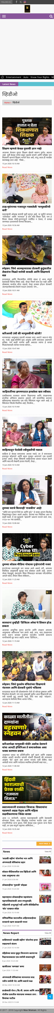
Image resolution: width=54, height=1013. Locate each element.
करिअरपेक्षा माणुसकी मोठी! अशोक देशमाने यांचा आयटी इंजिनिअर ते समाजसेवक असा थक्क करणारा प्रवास (24, 747)
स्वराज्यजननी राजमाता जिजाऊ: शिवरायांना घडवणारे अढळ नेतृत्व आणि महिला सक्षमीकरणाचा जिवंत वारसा (24, 810)
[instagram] (25, 1)
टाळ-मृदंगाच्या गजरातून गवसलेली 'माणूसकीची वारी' (26, 208)
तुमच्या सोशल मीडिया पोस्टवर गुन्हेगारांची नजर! (26, 564)
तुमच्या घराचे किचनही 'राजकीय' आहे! (22, 508)
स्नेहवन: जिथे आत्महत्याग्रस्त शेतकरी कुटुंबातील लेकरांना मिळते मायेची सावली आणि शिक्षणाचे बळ (26, 272)
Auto (25, 77)
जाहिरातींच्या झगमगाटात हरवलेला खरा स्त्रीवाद (26, 391)
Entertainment (13, 77)
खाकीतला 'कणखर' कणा (13, 966)
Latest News (9, 84)
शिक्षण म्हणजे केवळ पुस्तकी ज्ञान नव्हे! (22, 148)
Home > (8, 102)
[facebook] (16, 1)
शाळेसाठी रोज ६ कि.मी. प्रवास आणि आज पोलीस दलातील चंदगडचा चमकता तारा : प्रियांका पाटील (20, 994)
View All (48, 851)
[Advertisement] (26, 46)
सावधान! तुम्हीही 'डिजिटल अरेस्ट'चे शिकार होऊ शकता (26, 624)
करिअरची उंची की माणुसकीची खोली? (22, 333)
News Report (11, 933)
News (6, 851)
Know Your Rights (40, 77)
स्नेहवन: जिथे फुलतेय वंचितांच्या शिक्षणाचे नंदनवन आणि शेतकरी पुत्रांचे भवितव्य (23, 685)
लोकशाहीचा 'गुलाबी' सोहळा (14, 884)
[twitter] (20, 1)
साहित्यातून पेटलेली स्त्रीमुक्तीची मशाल (22, 450)
